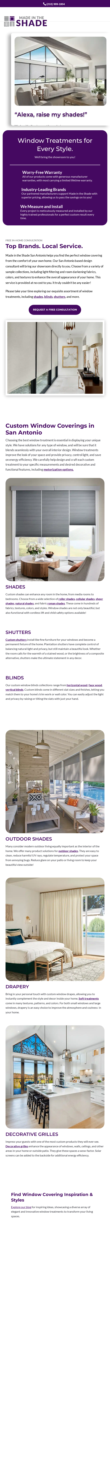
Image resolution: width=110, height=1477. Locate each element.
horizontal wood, (77, 685)
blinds (48, 297)
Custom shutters (16, 639)
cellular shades (85, 598)
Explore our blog (21, 1207)
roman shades (56, 603)
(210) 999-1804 (56, 4)
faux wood (95, 685)
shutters (59, 297)
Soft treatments (89, 998)
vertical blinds (14, 689)
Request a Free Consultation (55, 309)
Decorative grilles (17, 1146)
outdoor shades (68, 851)
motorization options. (59, 469)
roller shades (66, 598)
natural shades (24, 603)
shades (38, 297)
